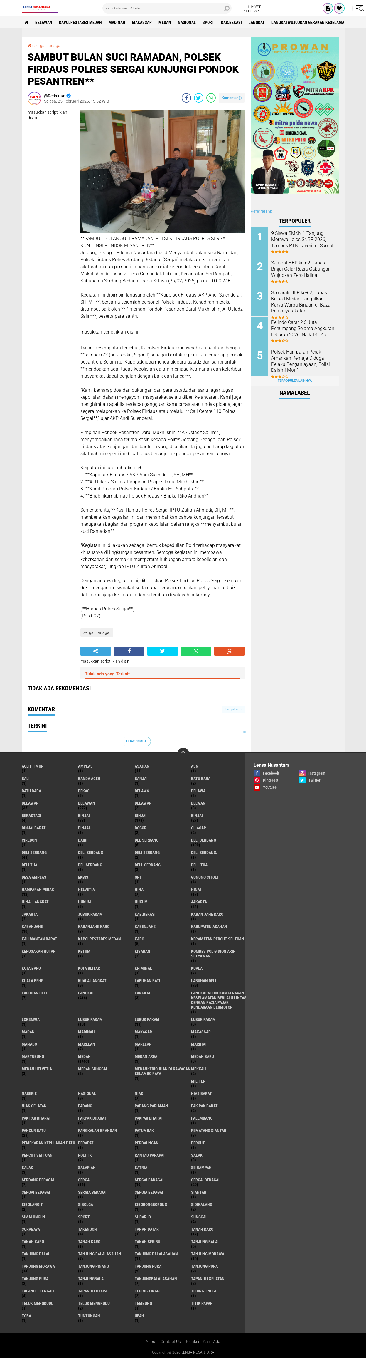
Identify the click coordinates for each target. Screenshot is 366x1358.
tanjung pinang (93, 1266)
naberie (29, 1093)
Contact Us (171, 1341)
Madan (28, 1031)
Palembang (201, 1118)
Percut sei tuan (37, 1155)
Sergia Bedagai (149, 1192)
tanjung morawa (207, 1254)
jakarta (199, 902)
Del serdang (146, 840)
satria (141, 1167)
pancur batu (34, 1130)
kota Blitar (89, 968)
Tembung (143, 1303)
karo (139, 939)
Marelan (143, 1044)
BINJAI (197, 815)
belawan (30, 803)
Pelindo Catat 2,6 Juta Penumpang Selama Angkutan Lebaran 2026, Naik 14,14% (302, 328)
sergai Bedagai (205, 1180)
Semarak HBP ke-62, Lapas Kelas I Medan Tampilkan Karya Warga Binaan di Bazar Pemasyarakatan (301, 302)
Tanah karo (33, 1241)
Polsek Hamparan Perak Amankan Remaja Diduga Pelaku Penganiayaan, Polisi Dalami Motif (300, 361)
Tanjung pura (204, 1266)
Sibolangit (32, 1204)
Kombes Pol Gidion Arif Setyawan (213, 953)
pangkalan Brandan (97, 1130)
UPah (139, 1315)
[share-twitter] (198, 98)
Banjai (141, 778)
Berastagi (31, 815)
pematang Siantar (208, 1130)
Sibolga (85, 1204)
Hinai (196, 889)
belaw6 (142, 790)
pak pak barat (204, 1106)
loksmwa (31, 1019)
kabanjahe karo (93, 926)
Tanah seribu (147, 1241)
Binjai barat (34, 827)
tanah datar (147, 1229)
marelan (86, 1044)
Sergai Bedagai (36, 1192)
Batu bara (200, 778)
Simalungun (33, 1217)
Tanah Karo (89, 1241)
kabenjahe (145, 926)
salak (197, 1155)
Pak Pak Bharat (36, 1118)
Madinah (117, 22)
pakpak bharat (92, 1118)
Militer (198, 1081)
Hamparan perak (38, 889)
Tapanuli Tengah (38, 1291)
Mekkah (198, 1068)
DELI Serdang (90, 852)
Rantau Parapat (150, 1155)
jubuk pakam (90, 914)
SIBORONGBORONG (151, 1204)
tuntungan (89, 1315)
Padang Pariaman (151, 1106)
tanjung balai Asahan (99, 1254)
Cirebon (29, 840)
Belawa (198, 790)
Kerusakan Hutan (39, 951)
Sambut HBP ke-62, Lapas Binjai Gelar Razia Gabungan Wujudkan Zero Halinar (301, 269)
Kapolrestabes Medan (80, 22)
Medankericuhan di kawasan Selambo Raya (162, 1071)
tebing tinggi (148, 1291)
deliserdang (90, 865)
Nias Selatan (34, 1106)
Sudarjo (143, 1217)
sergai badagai (47, 45)
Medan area (146, 1056)
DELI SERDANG (147, 852)
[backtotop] (183, 753)
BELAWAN (43, 22)
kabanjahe (32, 926)
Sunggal (199, 1217)
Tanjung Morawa (38, 1266)
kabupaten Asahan (209, 926)
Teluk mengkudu (94, 1303)
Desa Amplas (34, 877)
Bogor (140, 827)
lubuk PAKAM (147, 1019)
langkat (257, 22)
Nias (139, 1093)
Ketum (84, 951)
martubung (33, 1056)
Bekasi (84, 790)
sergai (84, 1180)
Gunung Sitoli (204, 877)
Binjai (140, 815)
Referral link (261, 211)
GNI (138, 877)
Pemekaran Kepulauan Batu (48, 1143)
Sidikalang (201, 1204)
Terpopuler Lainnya (295, 381)
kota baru (31, 968)
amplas (85, 766)
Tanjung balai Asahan (156, 1254)
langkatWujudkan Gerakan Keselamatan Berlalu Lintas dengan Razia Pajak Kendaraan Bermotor (219, 1000)
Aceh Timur (32, 766)
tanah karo (202, 1229)
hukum (84, 902)
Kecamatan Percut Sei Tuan (217, 939)
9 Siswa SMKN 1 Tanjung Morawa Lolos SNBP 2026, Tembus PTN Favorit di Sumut (302, 239)
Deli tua (29, 865)
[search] (167, 8)
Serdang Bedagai (38, 1180)
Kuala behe (32, 980)
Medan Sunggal (93, 1068)
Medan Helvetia (37, 1068)
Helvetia (86, 889)
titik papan (202, 1303)
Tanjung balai (35, 1254)
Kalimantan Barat (39, 939)
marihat (199, 1044)
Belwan (198, 803)
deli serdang (203, 840)
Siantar (198, 1192)
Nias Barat (201, 1093)
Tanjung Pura (35, 1278)
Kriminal (143, 968)
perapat (86, 1143)
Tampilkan (233, 709)
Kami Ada (211, 1341)
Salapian (87, 1167)
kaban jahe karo (207, 914)
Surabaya (31, 1229)
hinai (140, 889)
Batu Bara (31, 790)
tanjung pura (148, 1266)
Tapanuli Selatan (208, 1278)
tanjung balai (205, 1241)
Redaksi (192, 1341)
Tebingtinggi (203, 1291)
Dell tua (199, 865)
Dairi (82, 840)
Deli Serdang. (204, 852)
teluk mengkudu (37, 1303)
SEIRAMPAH (201, 1167)
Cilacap (198, 827)
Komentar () (232, 98)
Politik (85, 1155)
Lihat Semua (136, 741)
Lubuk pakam (203, 1019)
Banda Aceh (89, 778)
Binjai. (84, 827)
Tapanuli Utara (92, 1291)
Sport (208, 22)
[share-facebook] (186, 98)
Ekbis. (84, 877)
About (151, 1341)
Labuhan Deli (34, 993)
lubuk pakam (90, 1019)
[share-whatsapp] (211, 98)
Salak (27, 1167)
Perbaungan (146, 1143)
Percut (198, 1143)
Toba (26, 1315)
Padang (85, 1106)
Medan (164, 22)
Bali (26, 778)
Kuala (197, 968)
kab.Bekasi (231, 22)
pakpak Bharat (149, 1118)
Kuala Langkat (92, 980)
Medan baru (202, 1056)
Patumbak (144, 1130)
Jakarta (30, 914)
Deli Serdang (34, 852)
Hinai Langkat (35, 902)
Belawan (86, 803)
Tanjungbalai (91, 1278)
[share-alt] (95, 651)
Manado (29, 1044)
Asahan (142, 766)
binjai (84, 815)
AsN (194, 766)
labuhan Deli (203, 980)
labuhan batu (148, 980)
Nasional (187, 22)
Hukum (141, 902)
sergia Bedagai (92, 1192)
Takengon (87, 1229)
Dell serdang (148, 865)
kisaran (142, 951)
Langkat (143, 993)
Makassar (142, 22)
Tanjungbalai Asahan (156, 1278)
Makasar (143, 1031)
